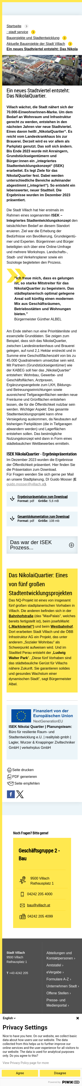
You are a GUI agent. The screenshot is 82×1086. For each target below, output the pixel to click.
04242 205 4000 (39, 894)
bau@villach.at (38, 905)
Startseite (14, 26)
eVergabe (54, 972)
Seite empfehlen (23, 784)
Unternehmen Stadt (62, 986)
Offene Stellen (58, 993)
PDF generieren (22, 777)
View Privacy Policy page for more (26, 1063)
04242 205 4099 (40, 916)
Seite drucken (20, 770)
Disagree (60, 1073)
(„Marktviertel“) (21, 626)
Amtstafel (54, 965)
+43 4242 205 (18, 973)
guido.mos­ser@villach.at (26, 484)
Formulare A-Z (58, 979)
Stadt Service (18, 32)
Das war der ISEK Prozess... (31, 544)
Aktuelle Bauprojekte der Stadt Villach (36, 44)
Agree (20, 1073)
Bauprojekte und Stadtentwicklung (33, 38)
